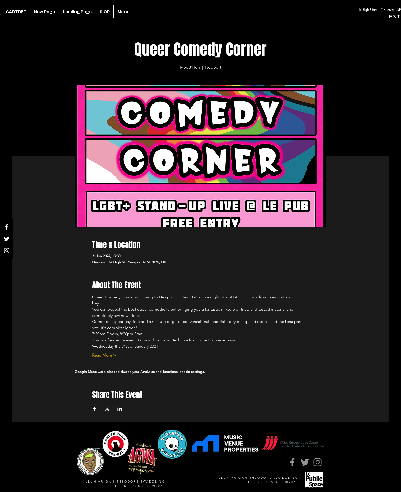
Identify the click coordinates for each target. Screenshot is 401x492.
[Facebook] (6, 227)
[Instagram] (6, 250)
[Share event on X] (107, 409)
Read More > (104, 355)
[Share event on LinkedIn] (119, 409)
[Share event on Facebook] (94, 409)
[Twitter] (6, 238)
